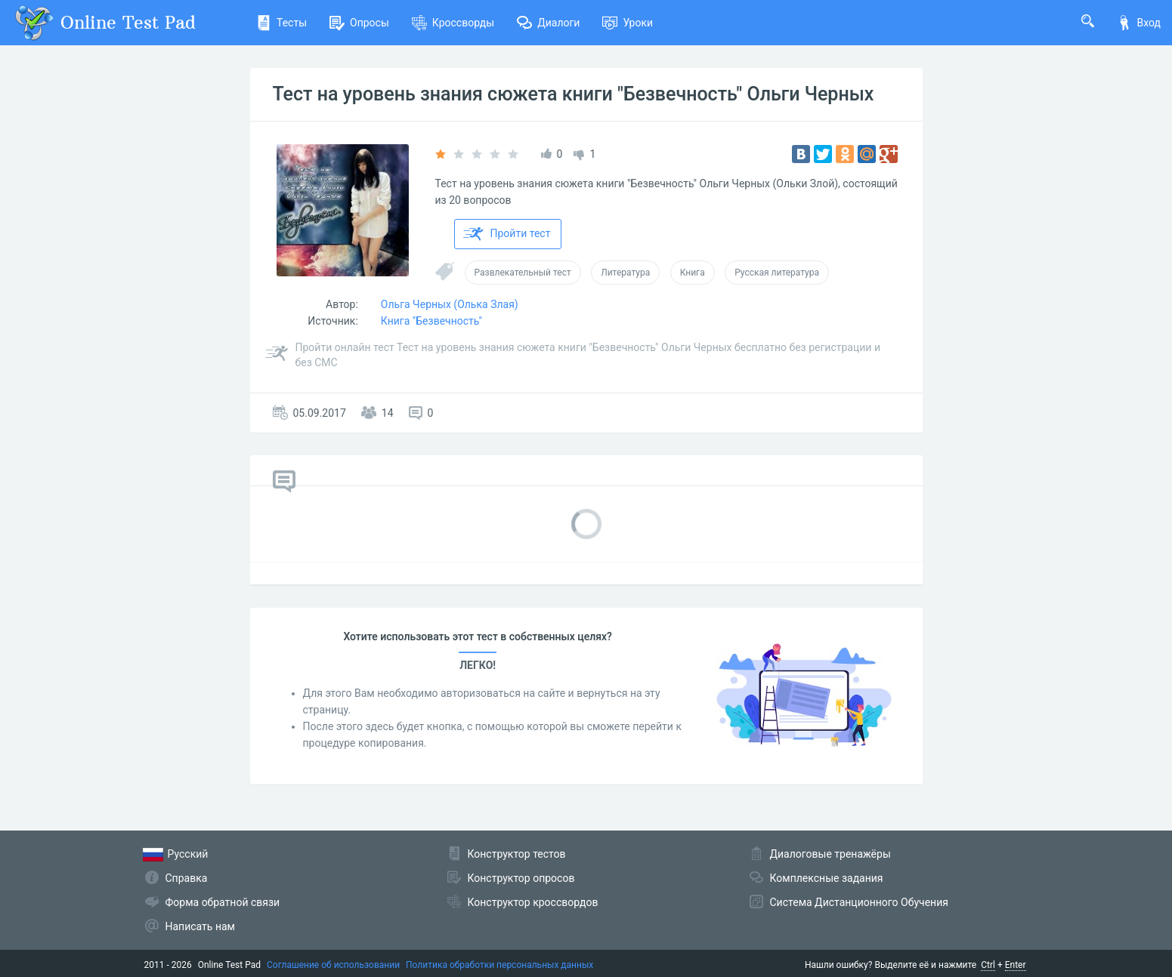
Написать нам (200, 926)
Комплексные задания (826, 878)
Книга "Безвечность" (431, 321)
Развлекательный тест (523, 272)
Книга (692, 272)
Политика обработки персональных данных (499, 965)
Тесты (281, 22)
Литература (625, 272)
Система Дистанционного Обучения (859, 902)
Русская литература (776, 272)
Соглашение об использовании (333, 965)
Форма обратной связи (222, 902)
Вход (1139, 22)
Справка (186, 878)
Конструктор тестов (517, 854)
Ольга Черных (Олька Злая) (449, 304)
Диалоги (548, 22)
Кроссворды (453, 22)
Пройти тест (507, 234)
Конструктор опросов (521, 878)
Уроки (627, 22)
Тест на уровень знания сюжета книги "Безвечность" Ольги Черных (573, 94)
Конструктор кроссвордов (533, 902)
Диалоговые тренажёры (830, 854)
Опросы (359, 22)
